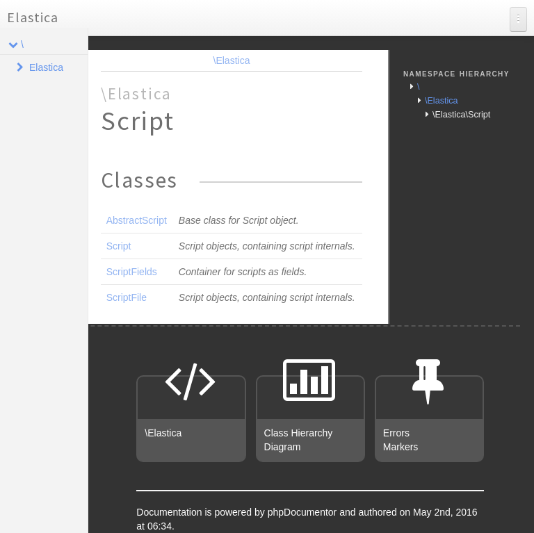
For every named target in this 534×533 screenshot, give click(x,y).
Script (118, 246)
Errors (396, 432)
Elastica (32, 17)
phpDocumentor (304, 512)
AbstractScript (136, 220)
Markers (401, 446)
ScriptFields (131, 271)
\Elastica (231, 60)
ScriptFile (126, 297)
